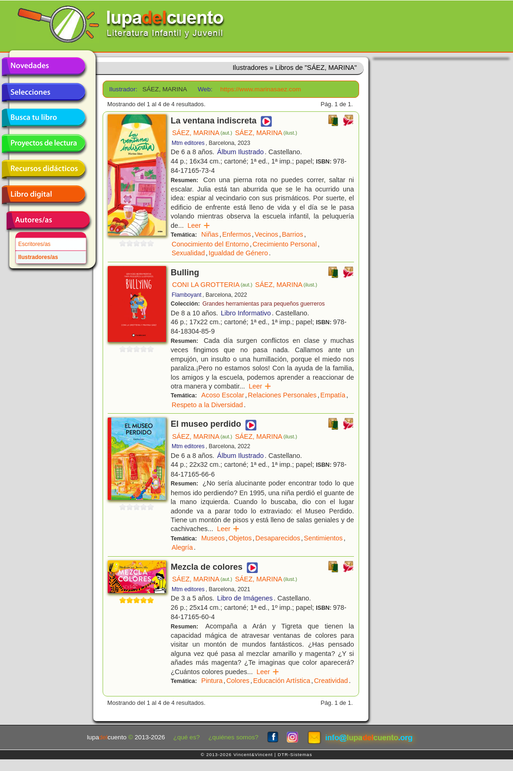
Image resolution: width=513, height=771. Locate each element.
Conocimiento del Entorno (210, 244)
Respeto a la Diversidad (207, 405)
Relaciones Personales (282, 395)
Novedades (43, 66)
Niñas (210, 234)
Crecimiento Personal (285, 244)
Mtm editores (188, 143)
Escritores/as (34, 244)
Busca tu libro (43, 118)
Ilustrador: (122, 89)
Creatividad (331, 680)
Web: (205, 89)
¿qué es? (186, 737)
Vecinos (266, 234)
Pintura (212, 680)
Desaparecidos (278, 538)
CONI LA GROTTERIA (212, 284)
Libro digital (43, 194)
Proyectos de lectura (43, 143)
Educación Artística (281, 680)
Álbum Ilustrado (240, 152)
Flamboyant (186, 295)
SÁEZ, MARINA (202, 132)
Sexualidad (188, 253)
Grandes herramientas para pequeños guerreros (263, 303)
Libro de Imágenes (245, 598)
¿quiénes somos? (233, 737)
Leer (198, 225)
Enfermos (236, 234)
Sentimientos (323, 538)
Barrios (292, 234)
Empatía (333, 395)
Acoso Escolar (222, 395)
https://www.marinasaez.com (260, 89)
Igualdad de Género (238, 253)
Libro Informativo (246, 313)
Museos (213, 538)
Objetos (240, 538)
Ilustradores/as (38, 257)
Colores (238, 680)
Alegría (182, 547)
